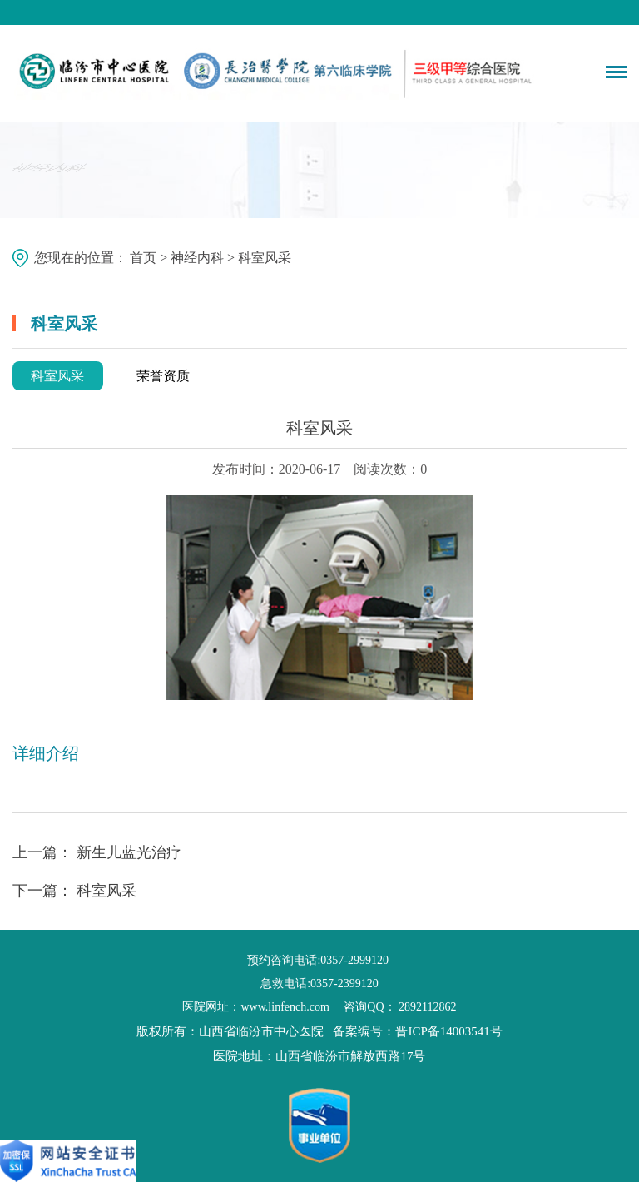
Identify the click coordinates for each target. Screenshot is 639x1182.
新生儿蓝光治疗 (129, 852)
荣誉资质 (163, 376)
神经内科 (197, 257)
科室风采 (57, 376)
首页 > (150, 257)
